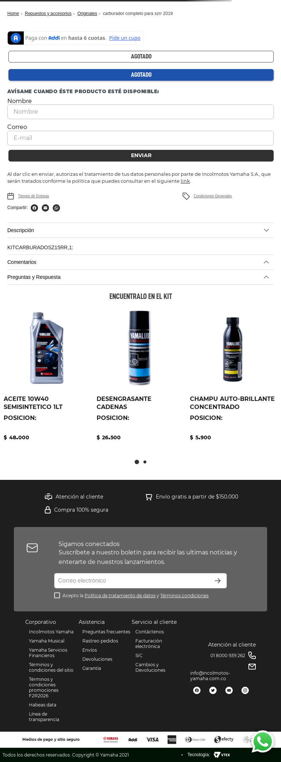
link (185, 181)
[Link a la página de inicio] (15, 13)
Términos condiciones (184, 595)
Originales (87, 13)
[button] (140, 230)
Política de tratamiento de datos (120, 595)
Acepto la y (136, 595)
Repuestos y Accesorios (48, 13)
